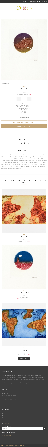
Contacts (5, 403)
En (23, 1)
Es (26, 1)
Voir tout (24, 358)
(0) (45, 1)
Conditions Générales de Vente (11, 395)
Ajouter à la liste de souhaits (24, 122)
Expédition (5, 393)
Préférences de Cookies (9, 399)
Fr (28, 1)
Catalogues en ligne (9, 432)
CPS (6, 423)
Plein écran (5, 83)
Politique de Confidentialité (10, 397)
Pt (20, 1)
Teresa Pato (24, 88)
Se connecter (34, 1)
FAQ (3, 401)
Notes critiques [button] (24, 117)
